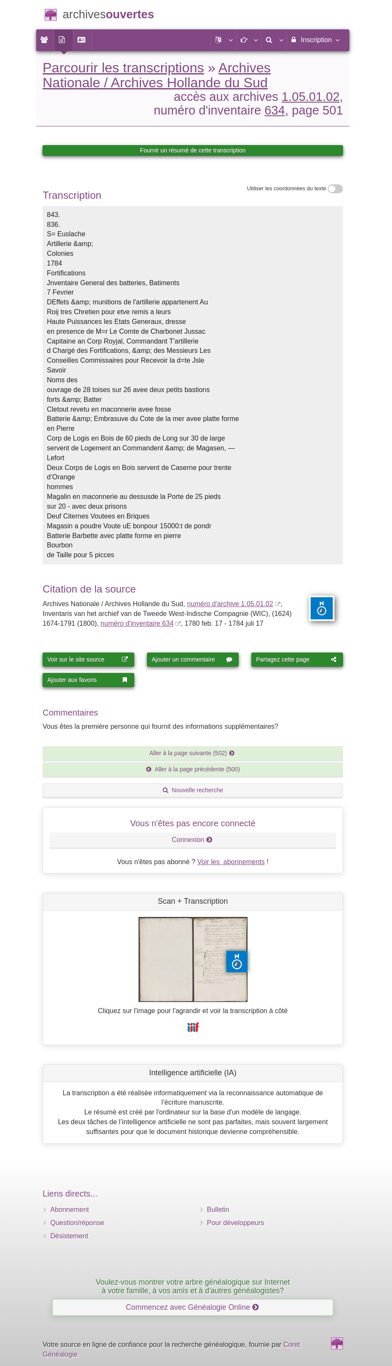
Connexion (192, 839)
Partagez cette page (296, 659)
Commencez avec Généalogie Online (192, 1307)
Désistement (69, 1236)
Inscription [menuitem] (315, 39)
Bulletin (218, 1209)
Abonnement (69, 1209)
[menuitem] (45, 40)
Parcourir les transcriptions (123, 67)
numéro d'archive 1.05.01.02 (230, 603)
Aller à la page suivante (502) (192, 753)
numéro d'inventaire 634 (137, 623)
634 (275, 110)
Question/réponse (77, 1222)
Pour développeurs (235, 1222)
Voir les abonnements (231, 861)
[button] (223, 40)
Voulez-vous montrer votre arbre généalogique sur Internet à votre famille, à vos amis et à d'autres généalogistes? (193, 1286)
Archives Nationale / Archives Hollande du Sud (157, 75)
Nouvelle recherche (192, 790)
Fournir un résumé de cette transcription (192, 150)
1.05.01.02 (311, 96)
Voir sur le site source (87, 659)
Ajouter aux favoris (87, 679)
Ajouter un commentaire (192, 659)
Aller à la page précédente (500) (193, 769)
